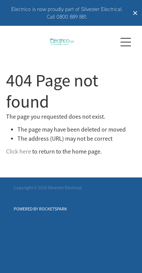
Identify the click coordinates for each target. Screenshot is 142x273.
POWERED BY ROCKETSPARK (40, 209)
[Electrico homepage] (62, 42)
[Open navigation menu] (126, 42)
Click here (18, 151)
